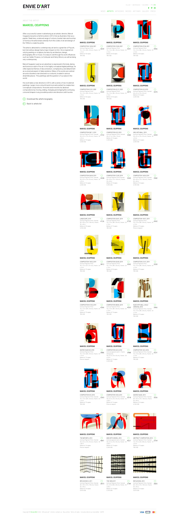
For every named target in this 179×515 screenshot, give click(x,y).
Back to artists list (34, 104)
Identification (136, 5)
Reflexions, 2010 (138, 481)
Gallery (145, 11)
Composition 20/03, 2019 (114, 262)
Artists (110, 11)
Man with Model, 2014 (113, 438)
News (103, 11)
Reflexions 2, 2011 (86, 481)
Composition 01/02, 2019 (88, 305)
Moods (128, 11)
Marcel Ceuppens (87, 42)
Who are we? (45, 512)
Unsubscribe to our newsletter (90, 512)
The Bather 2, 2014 (86, 438)
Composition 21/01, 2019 (141, 262)
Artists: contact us (56, 512)
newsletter (145, 5)
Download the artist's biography (40, 99)
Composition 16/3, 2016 (141, 350)
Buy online (66, 512)
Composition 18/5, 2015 (114, 395)
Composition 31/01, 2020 (88, 89)
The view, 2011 (111, 481)
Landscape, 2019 (85, 219)
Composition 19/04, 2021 (114, 46)
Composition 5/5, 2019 (140, 89)
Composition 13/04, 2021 (88, 46)
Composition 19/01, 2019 (141, 219)
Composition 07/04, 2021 (141, 46)
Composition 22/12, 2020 (114, 89)
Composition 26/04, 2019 (88, 175)
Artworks (119, 11)
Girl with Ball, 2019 (139, 132)
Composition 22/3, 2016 (114, 350)
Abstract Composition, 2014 (143, 438)
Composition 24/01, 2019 (114, 219)
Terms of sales (75, 512)
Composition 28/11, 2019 (88, 132)
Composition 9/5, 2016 (87, 395)
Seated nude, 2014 (139, 395)
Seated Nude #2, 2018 (87, 350)
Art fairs (137, 11)
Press (153, 11)
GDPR (102, 512)
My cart (128, 5)
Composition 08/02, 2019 (114, 305)
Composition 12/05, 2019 (114, 175)
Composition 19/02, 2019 (88, 262)
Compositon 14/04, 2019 (141, 175)
